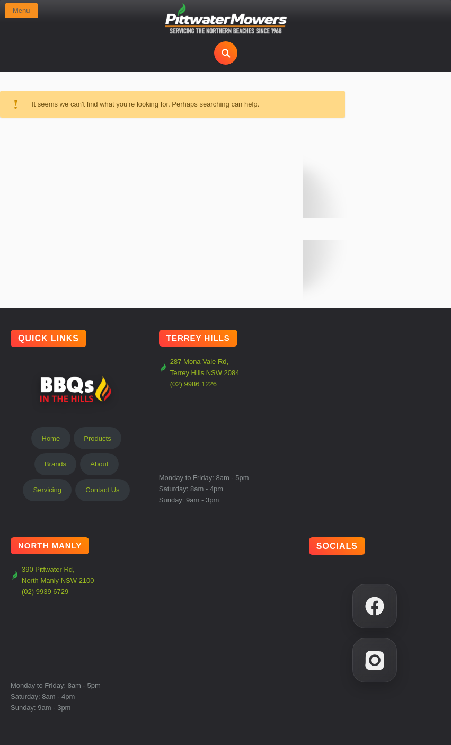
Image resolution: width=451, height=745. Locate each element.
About (99, 464)
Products (97, 438)
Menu (21, 10)
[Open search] (225, 53)
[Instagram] (374, 660)
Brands (55, 464)
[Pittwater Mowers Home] (225, 19)
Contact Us (102, 490)
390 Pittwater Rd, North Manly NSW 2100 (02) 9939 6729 (52, 580)
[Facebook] (374, 606)
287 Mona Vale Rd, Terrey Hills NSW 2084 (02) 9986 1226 (199, 373)
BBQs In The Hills (76, 389)
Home (51, 438)
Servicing (47, 490)
